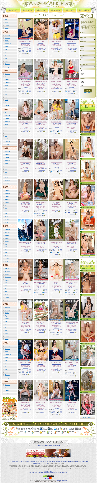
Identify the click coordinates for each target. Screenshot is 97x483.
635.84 (53, 131)
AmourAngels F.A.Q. (84, 461)
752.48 (23, 50)
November (7, 38)
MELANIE (41, 91)
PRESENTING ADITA (56, 41)
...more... (7, 393)
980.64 (54, 411)
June (6, 52)
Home (9, 461)
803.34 (45, 290)
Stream (30, 48)
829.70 (53, 171)
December (7, 35)
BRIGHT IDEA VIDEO (56, 121)
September (8, 43)
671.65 (30, 90)
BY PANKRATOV (41, 283)
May (6, 55)
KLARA (25, 374)
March (6, 22)
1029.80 (69, 90)
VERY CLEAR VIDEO (56, 322)
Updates (23, 461)
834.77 (69, 292)
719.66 (54, 130)
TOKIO (56, 133)
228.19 (76, 91)
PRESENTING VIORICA (41, 121)
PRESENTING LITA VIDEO (40, 282)
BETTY (41, 251)
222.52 (45, 213)
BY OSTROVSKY (72, 123)
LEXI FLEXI (72, 375)
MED (43, 48)
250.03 (61, 332)
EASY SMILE (41, 41)
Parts (22, 48)
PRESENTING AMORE (25, 162)
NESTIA (25, 211)
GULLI (72, 294)
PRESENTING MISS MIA (72, 322)
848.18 (38, 292)
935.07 (69, 290)
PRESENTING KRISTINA (25, 242)
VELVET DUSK (71, 41)
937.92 (54, 170)
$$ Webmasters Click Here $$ (40, 463)
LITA (41, 294)
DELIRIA (57, 291)
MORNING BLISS (71, 162)
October (7, 41)
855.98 (76, 90)
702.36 (23, 91)
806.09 (76, 290)
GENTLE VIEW (56, 202)
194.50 (61, 252)
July (6, 49)
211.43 (76, 292)
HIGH (40, 48)
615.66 (61, 130)
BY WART (40, 43)
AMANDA (72, 171)
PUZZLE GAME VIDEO (56, 162)
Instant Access (42, 461)
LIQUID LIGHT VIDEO (71, 282)
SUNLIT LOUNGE (71, 242)
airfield (87, 82)
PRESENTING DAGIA (41, 362)
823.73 (53, 252)
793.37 (23, 90)
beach (87, 85)
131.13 (30, 51)
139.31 (61, 412)
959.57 (38, 290)
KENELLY (72, 132)
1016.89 (38, 213)
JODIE (26, 93)
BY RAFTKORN (25, 83)
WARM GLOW (25, 202)
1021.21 (69, 373)
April (6, 19)
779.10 (76, 210)
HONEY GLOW (40, 322)
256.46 (76, 373)
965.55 (45, 211)
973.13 (76, 372)
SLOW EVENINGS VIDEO (56, 402)
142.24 (30, 91)
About (76, 461)
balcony (87, 73)
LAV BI (26, 291)
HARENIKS (57, 173)
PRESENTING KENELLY (72, 121)
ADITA (56, 51)
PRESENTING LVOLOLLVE (25, 121)
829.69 (61, 411)
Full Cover (25, 47)
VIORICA (41, 131)
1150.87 (38, 211)
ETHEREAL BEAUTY (56, 81)
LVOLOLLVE (25, 131)
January (7, 28)
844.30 (69, 212)
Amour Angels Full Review (67, 461)
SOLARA (72, 93)
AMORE (25, 171)
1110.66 (54, 330)
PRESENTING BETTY (41, 242)
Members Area (34, 461)
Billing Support (56, 461)
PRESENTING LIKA (56, 362)
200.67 (76, 212)
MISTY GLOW (40, 162)
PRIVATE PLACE (25, 402)
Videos (27, 461)
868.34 (53, 412)
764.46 (61, 170)
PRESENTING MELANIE (41, 81)
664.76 (23, 51)
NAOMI (25, 412)
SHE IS (25, 282)
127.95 (61, 131)
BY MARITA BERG (40, 163)
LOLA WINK (41, 332)
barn (87, 74)
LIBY (41, 171)
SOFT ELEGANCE (40, 402)
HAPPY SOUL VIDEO (25, 81)
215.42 (45, 292)
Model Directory (16, 461)
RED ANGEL (56, 91)
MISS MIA (41, 215)
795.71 (61, 250)
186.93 (61, 171)
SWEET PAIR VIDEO (72, 81)
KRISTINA (72, 51)
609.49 (23, 372)
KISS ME (56, 282)
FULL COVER (42, 49)
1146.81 (69, 372)
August (6, 46)
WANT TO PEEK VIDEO (25, 362)
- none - (87, 72)
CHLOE (56, 254)
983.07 (53, 332)
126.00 (30, 372)
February (7, 25)
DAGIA (56, 211)
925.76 (61, 330)
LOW (46, 48)
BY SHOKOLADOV (25, 43)
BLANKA (57, 414)
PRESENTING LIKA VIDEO (25, 41)
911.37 (69, 91)
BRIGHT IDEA (25, 322)
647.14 (30, 50)
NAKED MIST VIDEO (72, 202)
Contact (49, 461)
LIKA (26, 53)
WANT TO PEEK (72, 402)
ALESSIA (41, 51)
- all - (87, 70)
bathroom (87, 76)
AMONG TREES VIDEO (56, 242)
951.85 (69, 210)
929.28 (54, 250)
